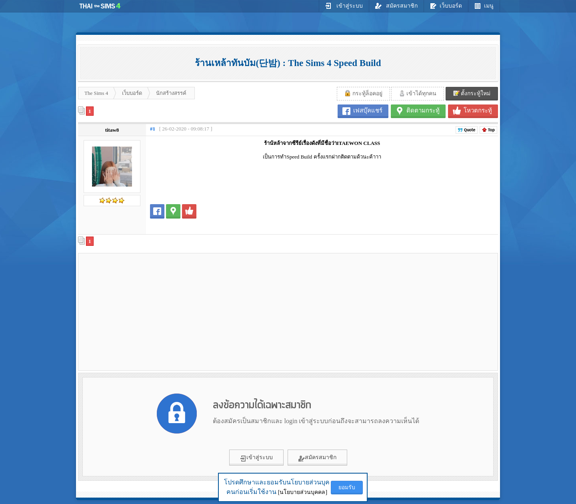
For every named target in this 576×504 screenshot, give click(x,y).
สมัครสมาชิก (396, 5)
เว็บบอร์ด (446, 5)
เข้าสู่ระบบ (344, 5)
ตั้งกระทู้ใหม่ (472, 93)
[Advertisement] (148, 311)
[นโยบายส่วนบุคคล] (302, 492)
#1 (152, 129)
